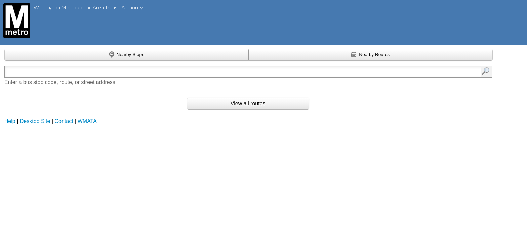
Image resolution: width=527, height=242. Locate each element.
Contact (64, 121)
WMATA (87, 121)
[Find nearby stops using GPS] (126, 55)
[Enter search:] (213, 71)
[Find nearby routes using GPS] (371, 55)
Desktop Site (35, 121)
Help (9, 121)
